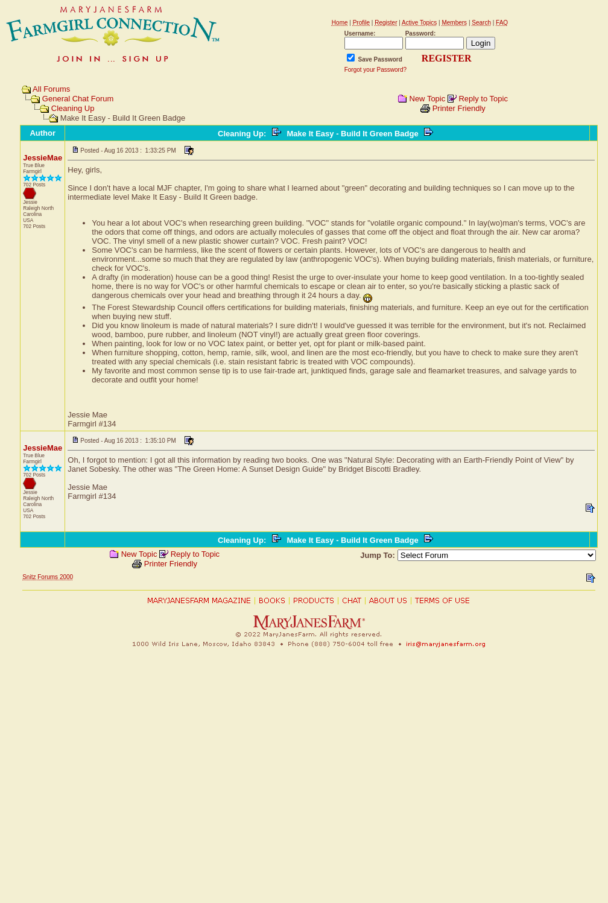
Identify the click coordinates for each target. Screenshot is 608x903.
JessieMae (42, 157)
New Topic (428, 98)
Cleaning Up (73, 108)
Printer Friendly (459, 108)
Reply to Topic (482, 98)
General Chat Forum (78, 98)
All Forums (51, 88)
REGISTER (447, 58)
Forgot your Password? (375, 69)
